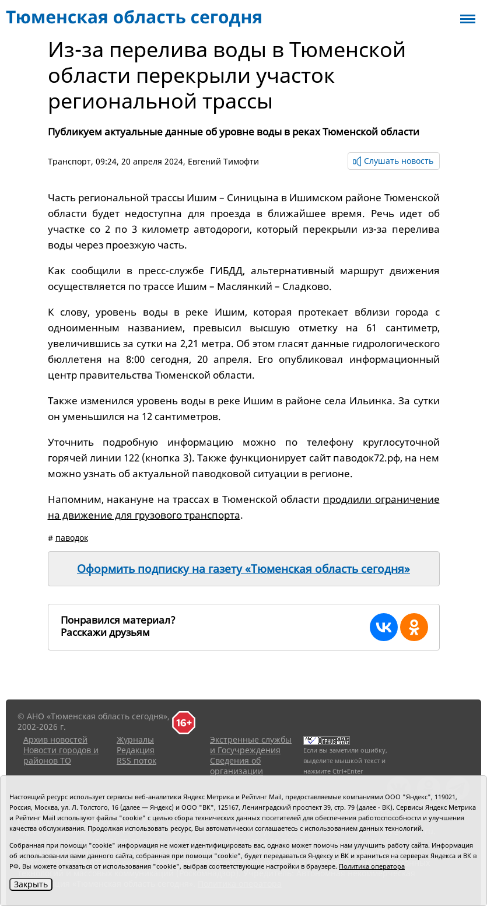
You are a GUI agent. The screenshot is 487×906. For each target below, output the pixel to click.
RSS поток (136, 760)
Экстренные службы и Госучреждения (251, 744)
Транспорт (69, 161)
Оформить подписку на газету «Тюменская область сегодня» (243, 568)
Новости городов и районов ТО (61, 755)
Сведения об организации (236, 765)
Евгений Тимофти (223, 161)
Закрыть (31, 884)
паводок (71, 537)
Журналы (135, 739)
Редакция (136, 749)
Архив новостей (55, 739)
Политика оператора (372, 866)
